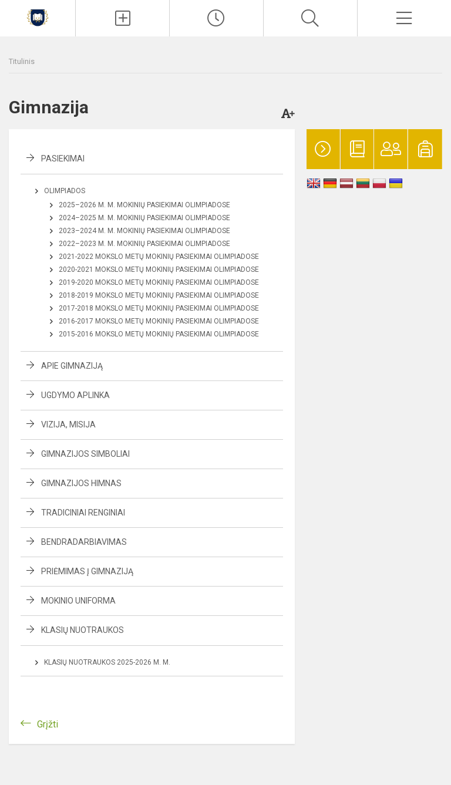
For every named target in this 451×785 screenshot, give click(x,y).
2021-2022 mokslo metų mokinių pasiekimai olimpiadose (159, 256)
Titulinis (22, 61)
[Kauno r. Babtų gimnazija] (37, 16)
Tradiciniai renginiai (83, 512)
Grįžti (47, 724)
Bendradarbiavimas (84, 542)
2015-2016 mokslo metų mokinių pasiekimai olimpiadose (159, 334)
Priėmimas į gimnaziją (87, 571)
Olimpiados (64, 191)
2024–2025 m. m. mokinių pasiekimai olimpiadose (144, 218)
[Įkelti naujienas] (122, 18)
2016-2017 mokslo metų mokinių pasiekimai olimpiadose (159, 321)
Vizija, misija (68, 424)
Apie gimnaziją (72, 365)
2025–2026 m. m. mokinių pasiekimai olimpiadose (144, 205)
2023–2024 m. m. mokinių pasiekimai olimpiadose (144, 231)
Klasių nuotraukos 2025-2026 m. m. (107, 662)
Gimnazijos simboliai (85, 454)
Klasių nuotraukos (82, 630)
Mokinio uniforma (78, 600)
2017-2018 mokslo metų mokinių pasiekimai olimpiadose (159, 308)
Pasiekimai (63, 158)
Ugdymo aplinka (75, 395)
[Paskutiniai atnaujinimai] (216, 18)
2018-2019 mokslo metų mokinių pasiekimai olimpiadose (159, 295)
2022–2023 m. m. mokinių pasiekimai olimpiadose (144, 244)
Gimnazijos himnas (81, 483)
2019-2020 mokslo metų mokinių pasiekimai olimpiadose (159, 282)
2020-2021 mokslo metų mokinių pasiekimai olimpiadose (159, 269)
